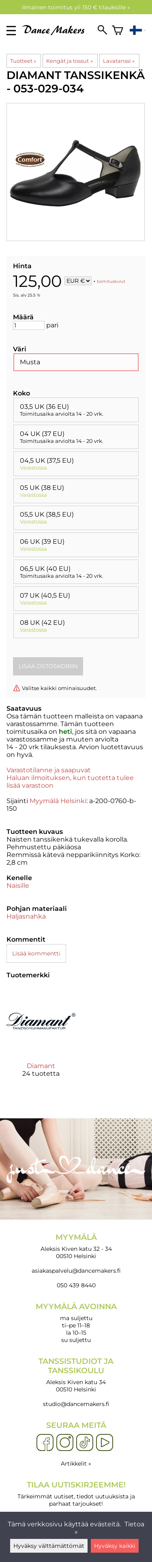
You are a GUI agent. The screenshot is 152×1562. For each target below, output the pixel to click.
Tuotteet (23, 61)
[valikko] (11, 30)
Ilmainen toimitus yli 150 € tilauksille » (76, 7)
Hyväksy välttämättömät (48, 1545)
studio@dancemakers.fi (76, 1404)
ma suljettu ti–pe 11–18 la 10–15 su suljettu (76, 1323)
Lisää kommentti (36, 953)
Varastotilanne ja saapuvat (48, 770)
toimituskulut (111, 281)
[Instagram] (64, 1443)
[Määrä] (29, 325)
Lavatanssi (119, 61)
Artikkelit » (76, 1463)
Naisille (17, 885)
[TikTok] (84, 1443)
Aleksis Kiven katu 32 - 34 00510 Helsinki (76, 1246)
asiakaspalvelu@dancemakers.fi (76, 1270)
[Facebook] (45, 1443)
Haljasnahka (26, 916)
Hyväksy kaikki (114, 1545)
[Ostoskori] (117, 30)
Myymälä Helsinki (58, 801)
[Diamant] (40, 1039)
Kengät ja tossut (69, 61)
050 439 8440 (76, 1285)
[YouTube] (104, 1443)
